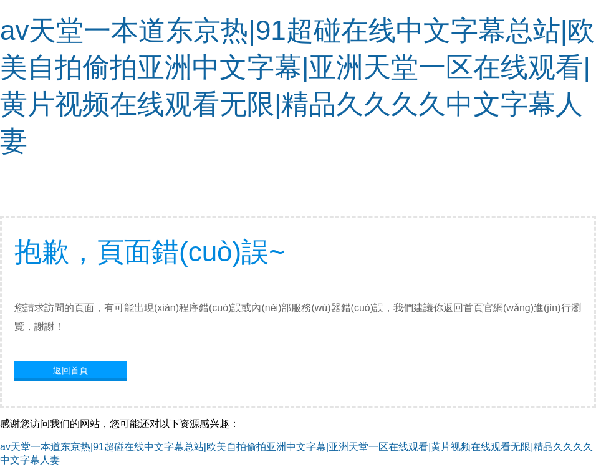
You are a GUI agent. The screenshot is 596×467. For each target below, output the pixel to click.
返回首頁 (70, 370)
